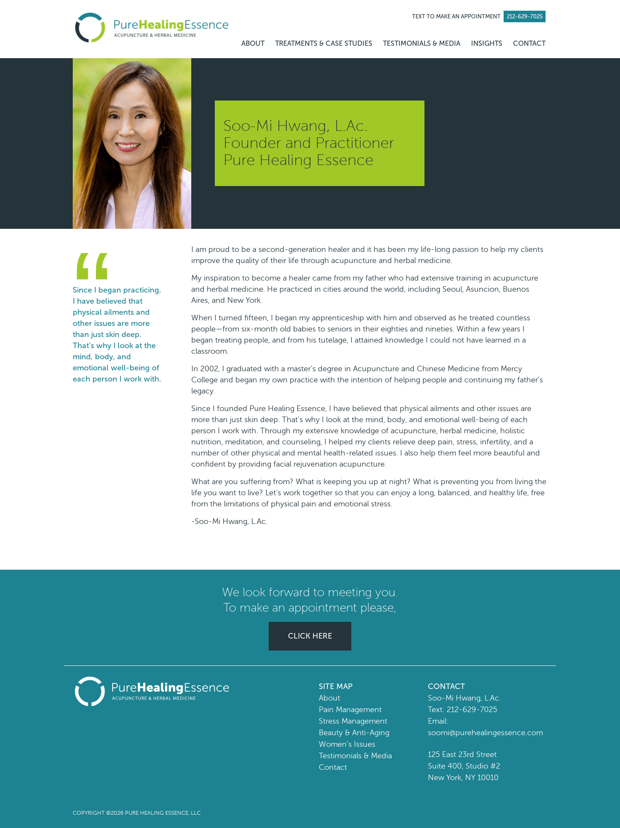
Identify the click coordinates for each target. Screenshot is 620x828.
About (329, 698)
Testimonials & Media (355, 755)
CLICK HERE (310, 636)
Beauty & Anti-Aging (354, 732)
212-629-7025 (472, 709)
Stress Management (353, 721)
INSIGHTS (486, 43)
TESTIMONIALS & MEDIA (421, 43)
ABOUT (252, 43)
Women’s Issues (347, 744)
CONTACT (529, 43)
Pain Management (350, 709)
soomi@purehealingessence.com (485, 732)
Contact (333, 767)
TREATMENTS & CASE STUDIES (323, 43)
